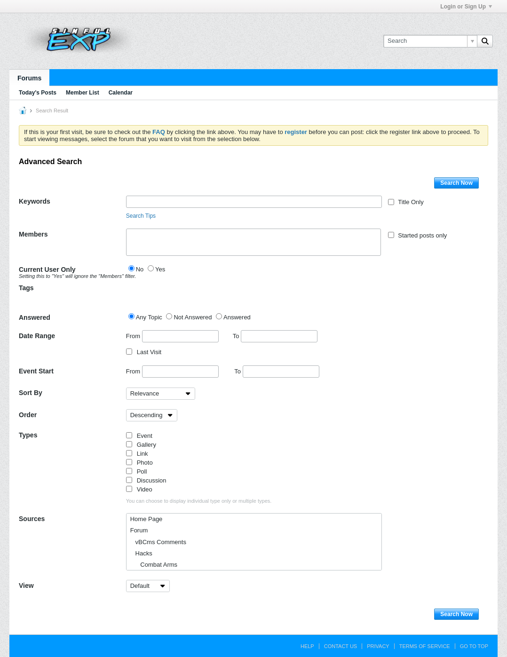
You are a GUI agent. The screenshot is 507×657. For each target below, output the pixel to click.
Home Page (146, 518)
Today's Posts (37, 92)
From (172, 336)
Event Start (36, 371)
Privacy (378, 646)
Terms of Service (424, 646)
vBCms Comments (158, 542)
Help (307, 646)
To (275, 336)
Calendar (121, 92)
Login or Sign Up (466, 6)
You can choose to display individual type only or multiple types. (199, 501)
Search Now (456, 183)
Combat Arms (153, 564)
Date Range (37, 336)
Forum (139, 530)
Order (28, 415)
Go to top (474, 646)
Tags (26, 288)
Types (28, 435)
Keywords (34, 201)
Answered (34, 317)
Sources (32, 518)
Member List (82, 92)
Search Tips (141, 216)
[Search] (430, 41)
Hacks (141, 553)
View (26, 585)
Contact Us (340, 646)
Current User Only (72, 272)
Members (33, 234)
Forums (29, 78)
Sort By (30, 392)
